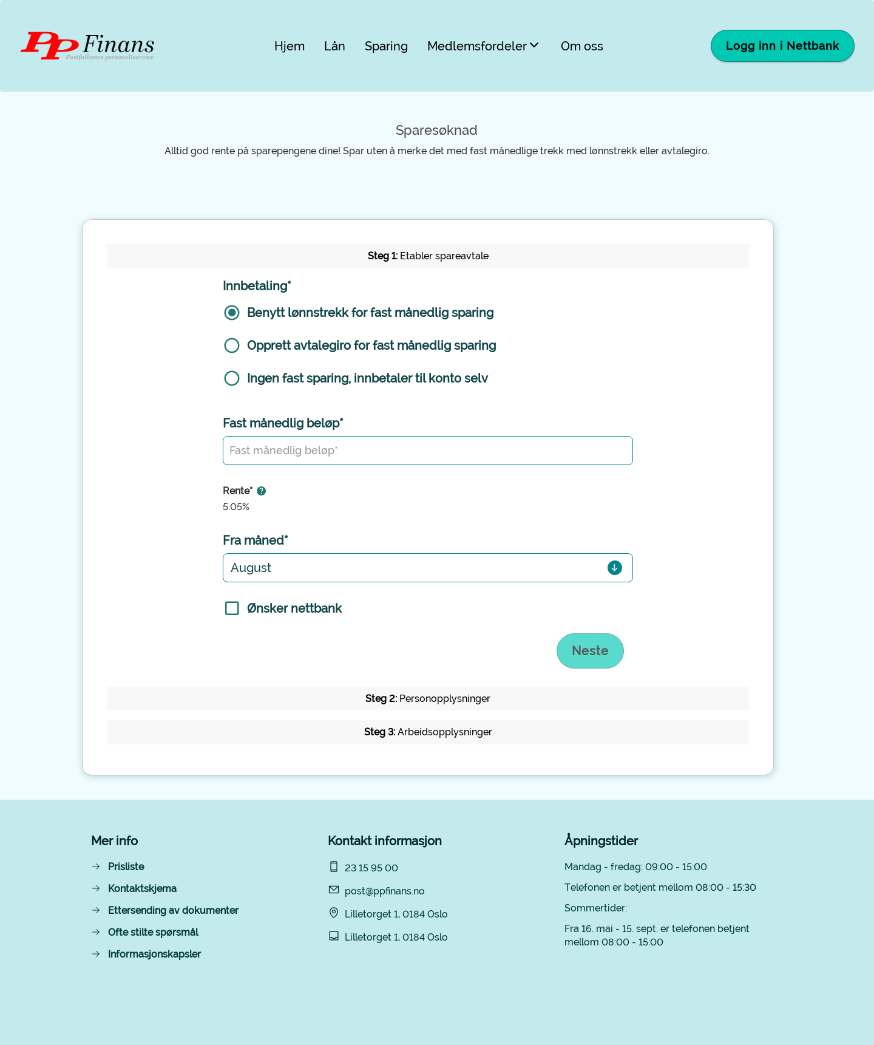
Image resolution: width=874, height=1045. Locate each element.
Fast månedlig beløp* (283, 423)
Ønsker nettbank (294, 608)
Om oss (582, 46)
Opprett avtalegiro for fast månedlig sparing (371, 345)
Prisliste (126, 867)
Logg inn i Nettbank (782, 45)
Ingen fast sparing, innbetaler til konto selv (367, 378)
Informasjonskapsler (154, 954)
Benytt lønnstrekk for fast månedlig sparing (370, 312)
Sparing (386, 46)
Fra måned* (255, 540)
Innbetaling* (257, 286)
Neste (590, 651)
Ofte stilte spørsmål (153, 932)
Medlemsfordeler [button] (484, 46)
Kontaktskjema (142, 888)
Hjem (289, 46)
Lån (334, 46)
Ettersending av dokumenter (173, 910)
